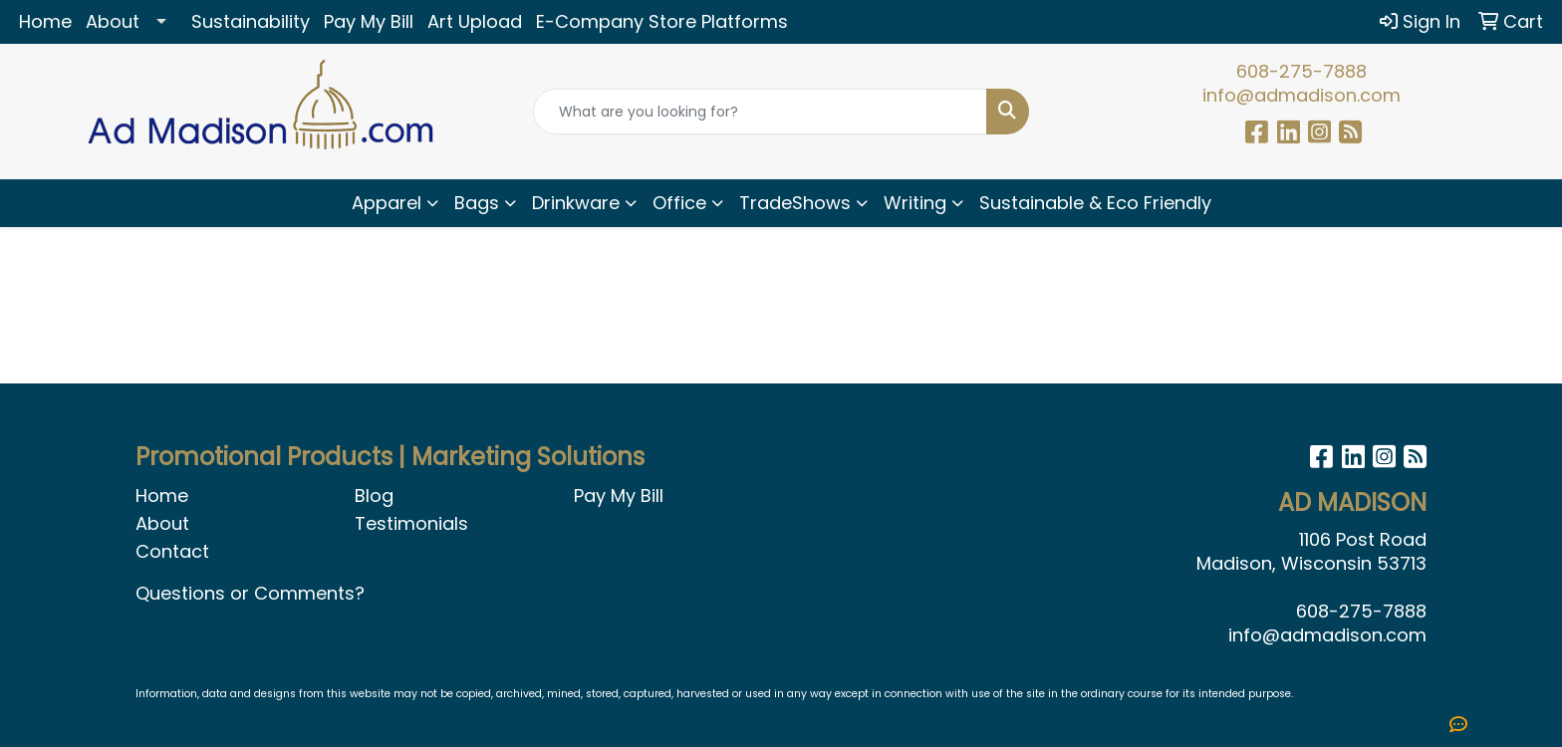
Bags (476, 202)
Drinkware (576, 202)
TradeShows (795, 202)
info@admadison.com (1301, 95)
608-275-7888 (1301, 71)
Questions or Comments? (250, 593)
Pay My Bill (368, 21)
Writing (915, 202)
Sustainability (250, 21)
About (112, 21)
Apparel (386, 202)
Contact (172, 551)
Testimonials (411, 523)
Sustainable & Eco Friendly (1095, 202)
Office (679, 202)
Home (45, 21)
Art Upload (474, 21)
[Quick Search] (760, 111)
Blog (374, 495)
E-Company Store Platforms (662, 21)
